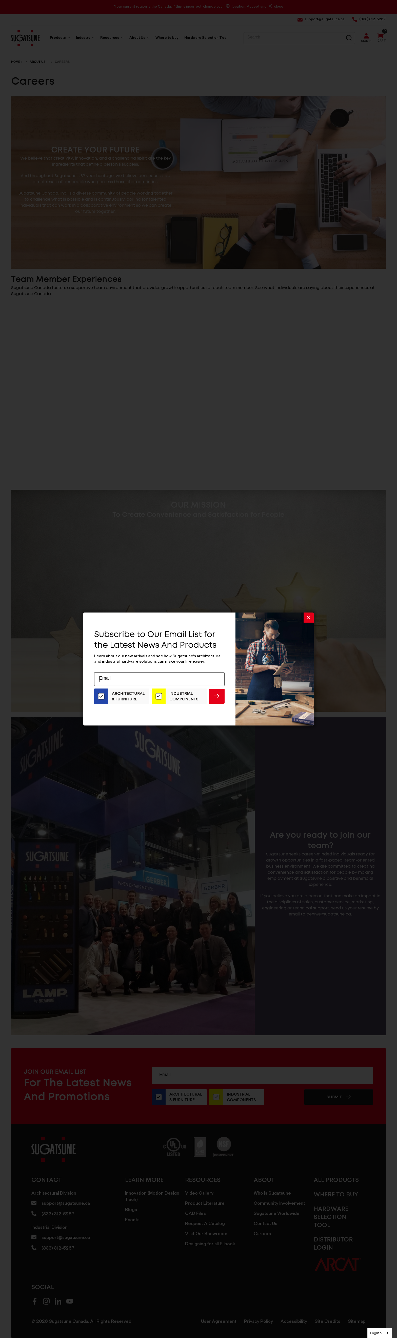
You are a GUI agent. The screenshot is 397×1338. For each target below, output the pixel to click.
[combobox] (379, 1333)
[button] (309, 618)
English (376, 1333)
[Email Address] (159, 679)
